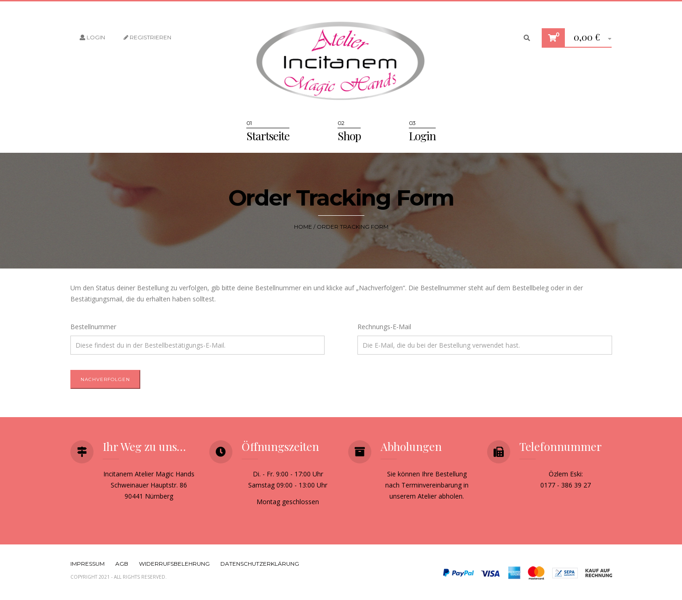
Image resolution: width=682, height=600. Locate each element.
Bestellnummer (93, 326)
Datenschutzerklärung (259, 563)
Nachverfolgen (105, 379)
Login (92, 37)
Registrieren (147, 37)
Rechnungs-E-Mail (384, 326)
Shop (349, 135)
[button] (589, 38)
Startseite (267, 135)
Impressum (87, 563)
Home (303, 226)
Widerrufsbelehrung (174, 563)
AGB (121, 563)
